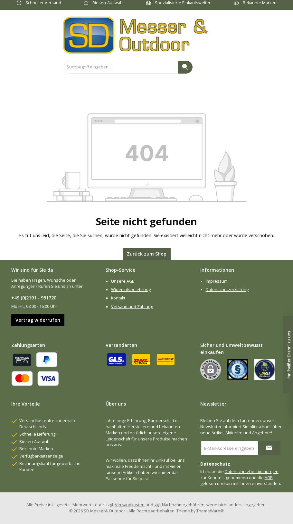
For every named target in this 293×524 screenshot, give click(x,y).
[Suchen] (185, 67)
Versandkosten (130, 505)
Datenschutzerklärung (227, 289)
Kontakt (118, 298)
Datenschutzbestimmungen (252, 471)
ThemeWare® (210, 511)
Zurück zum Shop (146, 254)
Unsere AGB (123, 281)
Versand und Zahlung (132, 306)
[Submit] (269, 448)
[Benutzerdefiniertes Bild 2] (264, 369)
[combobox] (121, 67)
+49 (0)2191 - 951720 (33, 298)
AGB (269, 477)
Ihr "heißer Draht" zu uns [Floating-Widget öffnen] (289, 355)
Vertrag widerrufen (37, 320)
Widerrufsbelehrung (131, 289)
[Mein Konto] (264, 67)
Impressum (217, 281)
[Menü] (14, 67)
